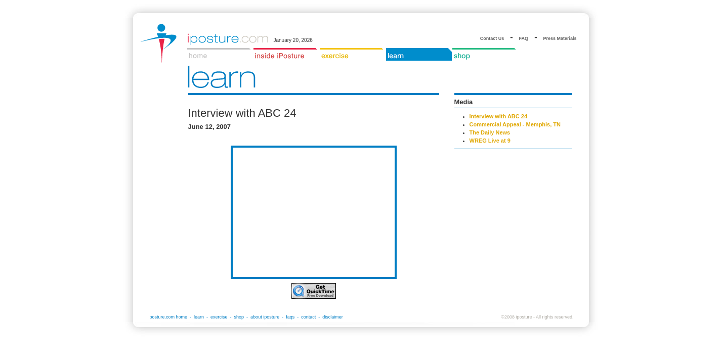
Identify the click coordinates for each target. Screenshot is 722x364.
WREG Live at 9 (490, 141)
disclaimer (332, 317)
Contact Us (492, 38)
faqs (290, 317)
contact (308, 317)
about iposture (264, 317)
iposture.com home (168, 317)
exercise (219, 317)
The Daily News (490, 132)
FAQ (524, 38)
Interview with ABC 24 (499, 116)
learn (199, 317)
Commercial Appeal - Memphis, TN (515, 124)
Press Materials (559, 38)
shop (239, 317)
